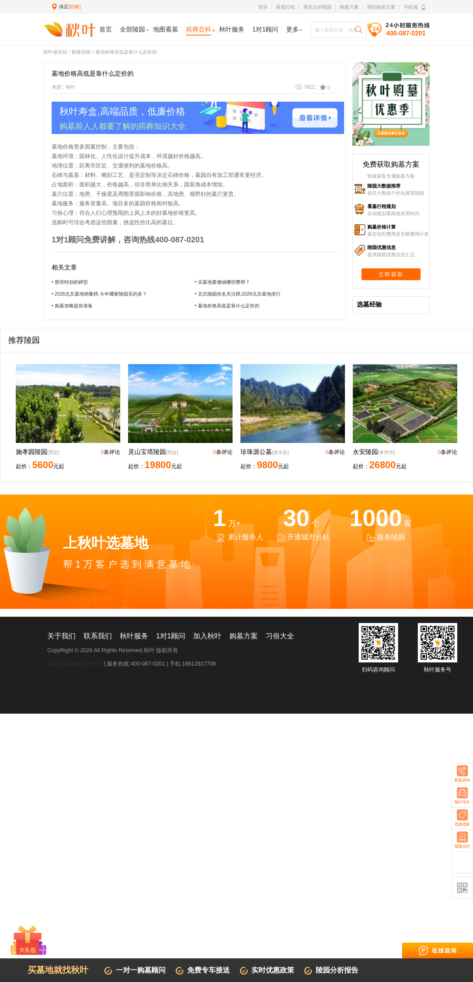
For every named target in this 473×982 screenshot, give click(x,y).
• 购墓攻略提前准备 (72, 306)
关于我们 (61, 636)
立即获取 (391, 274)
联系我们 (98, 636)
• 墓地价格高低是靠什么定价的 (227, 306)
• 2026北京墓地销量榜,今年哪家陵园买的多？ (99, 294)
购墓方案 (349, 7)
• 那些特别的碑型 (70, 282)
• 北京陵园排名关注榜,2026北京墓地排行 (238, 294)
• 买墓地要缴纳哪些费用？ (222, 282)
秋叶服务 (134, 636)
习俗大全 (280, 636)
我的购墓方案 (381, 7)
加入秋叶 (207, 636)
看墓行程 (285, 7)
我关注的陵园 (317, 7)
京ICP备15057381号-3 (74, 663)
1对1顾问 (170, 636)
